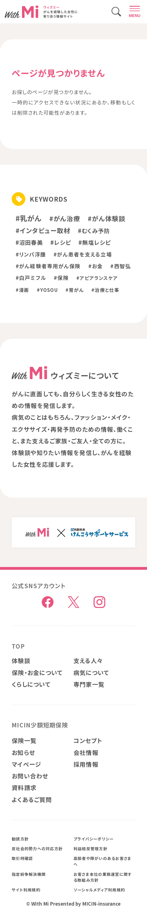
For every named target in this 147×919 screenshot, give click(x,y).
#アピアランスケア (97, 277)
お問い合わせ (30, 776)
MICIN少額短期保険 (40, 725)
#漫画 (22, 289)
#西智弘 (120, 266)
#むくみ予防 (94, 230)
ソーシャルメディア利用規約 (99, 890)
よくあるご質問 (32, 799)
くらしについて (31, 684)
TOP (18, 646)
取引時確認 (22, 858)
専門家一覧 (89, 684)
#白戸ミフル (31, 277)
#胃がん (74, 289)
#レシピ (60, 242)
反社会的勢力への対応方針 (37, 848)
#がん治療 (64, 218)
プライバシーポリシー (94, 839)
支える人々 (88, 660)
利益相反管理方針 (90, 848)
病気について (91, 672)
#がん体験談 (106, 218)
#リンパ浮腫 (31, 254)
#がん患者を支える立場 (82, 254)
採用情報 (86, 764)
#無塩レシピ (95, 242)
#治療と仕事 (105, 289)
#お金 (95, 266)
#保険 (61, 277)
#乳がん (29, 218)
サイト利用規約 (26, 890)
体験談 (21, 660)
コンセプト (88, 740)
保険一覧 (24, 740)
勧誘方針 (20, 839)
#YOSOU (47, 289)
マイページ (26, 764)
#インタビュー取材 (43, 230)
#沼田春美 (29, 242)
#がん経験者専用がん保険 (48, 266)
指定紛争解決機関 (29, 874)
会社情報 (86, 752)
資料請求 (24, 787)
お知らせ (23, 752)
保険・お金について (37, 672)
